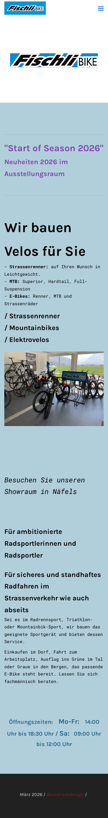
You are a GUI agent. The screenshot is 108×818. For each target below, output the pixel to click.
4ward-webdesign (65, 794)
